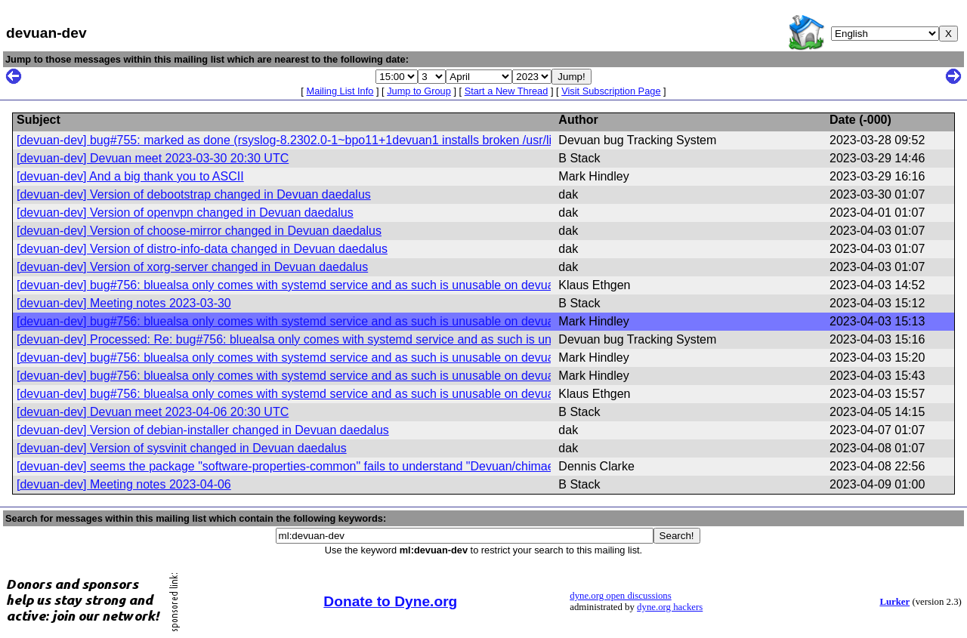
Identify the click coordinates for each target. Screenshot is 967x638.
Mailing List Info (339, 91)
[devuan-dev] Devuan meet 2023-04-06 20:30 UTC (153, 411)
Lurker (894, 601)
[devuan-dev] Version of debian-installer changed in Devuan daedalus (203, 430)
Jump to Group (419, 91)
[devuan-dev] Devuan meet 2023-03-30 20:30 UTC (153, 158)
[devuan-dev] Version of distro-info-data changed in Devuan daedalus (202, 248)
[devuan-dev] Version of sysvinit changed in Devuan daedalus (182, 448)
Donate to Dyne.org (390, 601)
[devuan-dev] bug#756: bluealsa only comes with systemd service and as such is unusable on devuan (289, 285)
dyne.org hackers (670, 607)
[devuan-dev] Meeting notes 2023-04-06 (124, 484)
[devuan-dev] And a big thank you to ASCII (130, 176)
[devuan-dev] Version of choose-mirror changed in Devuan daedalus (199, 230)
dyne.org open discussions (620, 595)
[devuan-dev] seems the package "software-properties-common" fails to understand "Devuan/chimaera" (293, 466)
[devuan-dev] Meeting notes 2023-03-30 (124, 303)
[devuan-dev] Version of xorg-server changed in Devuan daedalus (192, 266)
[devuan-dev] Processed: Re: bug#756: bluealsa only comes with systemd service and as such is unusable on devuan (332, 339)
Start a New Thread (506, 91)
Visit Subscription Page (610, 91)
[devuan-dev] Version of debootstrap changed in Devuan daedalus (194, 194)
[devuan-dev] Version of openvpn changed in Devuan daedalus (185, 212)
